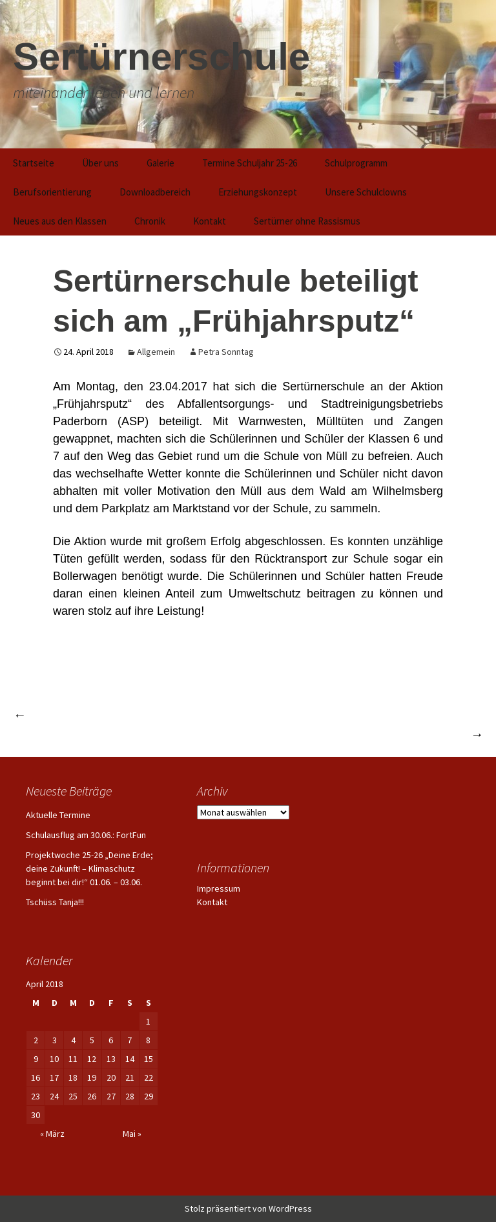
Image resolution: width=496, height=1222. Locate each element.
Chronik (149, 221)
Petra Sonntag (226, 351)
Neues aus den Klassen (60, 221)
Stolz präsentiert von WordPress (248, 1208)
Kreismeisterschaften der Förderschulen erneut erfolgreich (166, 714)
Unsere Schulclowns (366, 192)
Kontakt (209, 221)
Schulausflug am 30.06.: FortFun (86, 835)
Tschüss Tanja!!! (55, 902)
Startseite (33, 163)
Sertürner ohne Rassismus (307, 221)
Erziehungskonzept (257, 192)
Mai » (132, 1133)
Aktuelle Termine (58, 815)
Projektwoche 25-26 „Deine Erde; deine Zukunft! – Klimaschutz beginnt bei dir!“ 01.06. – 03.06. (89, 868)
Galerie (160, 163)
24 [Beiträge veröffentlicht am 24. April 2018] (54, 1096)
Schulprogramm (356, 163)
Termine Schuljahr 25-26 (249, 163)
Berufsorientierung (52, 192)
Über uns (100, 163)
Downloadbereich (155, 192)
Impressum (218, 888)
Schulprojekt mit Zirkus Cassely (397, 734)
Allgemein (156, 351)
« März (52, 1133)
